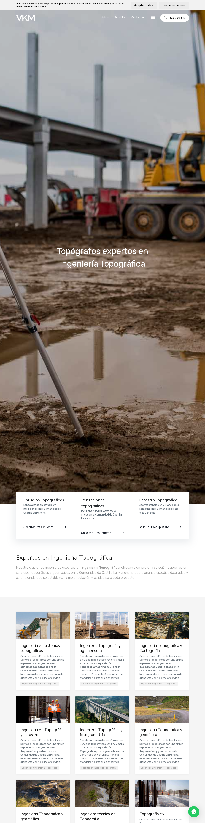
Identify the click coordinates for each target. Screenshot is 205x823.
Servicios (120, 17)
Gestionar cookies (174, 5)
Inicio (105, 17)
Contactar (137, 17)
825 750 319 (174, 18)
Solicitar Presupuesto (44, 527)
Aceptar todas (143, 5)
